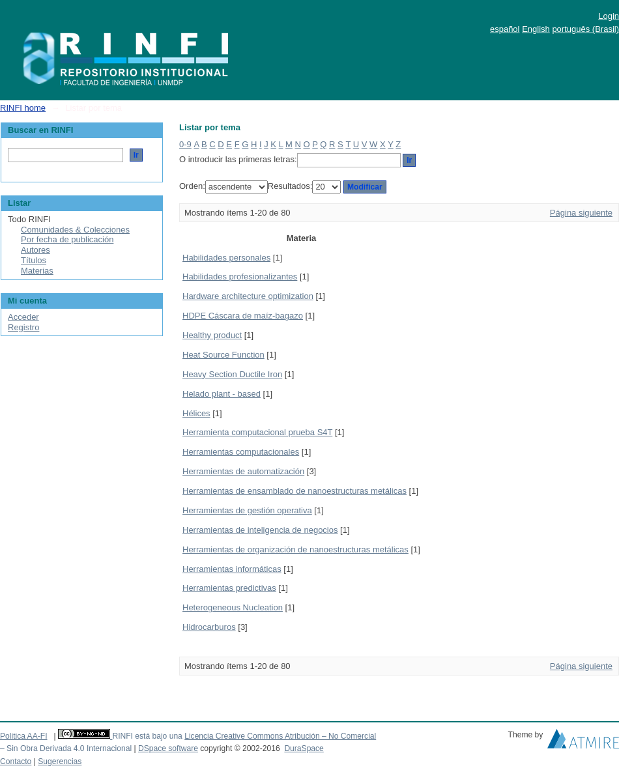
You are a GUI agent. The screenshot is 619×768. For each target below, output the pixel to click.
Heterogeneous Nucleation (232, 607)
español (505, 29)
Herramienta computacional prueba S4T (257, 432)
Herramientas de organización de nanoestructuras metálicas (295, 549)
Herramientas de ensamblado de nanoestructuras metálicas (294, 491)
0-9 (185, 144)
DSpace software (168, 748)
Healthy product (212, 335)
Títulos (33, 260)
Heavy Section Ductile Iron (232, 374)
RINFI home (23, 108)
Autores (35, 250)
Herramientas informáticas (231, 569)
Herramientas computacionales (240, 452)
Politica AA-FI (24, 736)
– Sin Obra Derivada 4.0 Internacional (66, 748)
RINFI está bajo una (147, 736)
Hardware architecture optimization (247, 296)
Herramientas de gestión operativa (247, 510)
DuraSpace (303, 748)
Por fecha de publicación (67, 239)
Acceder (23, 317)
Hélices (196, 413)
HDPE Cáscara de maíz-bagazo (242, 315)
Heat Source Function (223, 355)
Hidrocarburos (209, 627)
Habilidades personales (226, 258)
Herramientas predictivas (229, 588)
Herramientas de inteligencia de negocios (260, 530)
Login (608, 16)
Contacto (15, 761)
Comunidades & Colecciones (75, 230)
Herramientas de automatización (243, 471)
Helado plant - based (221, 394)
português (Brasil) (585, 29)
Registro (23, 327)
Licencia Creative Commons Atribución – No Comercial (280, 736)
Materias (37, 271)
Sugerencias (59, 761)
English (536, 29)
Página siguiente (581, 213)
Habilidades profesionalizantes (239, 276)
